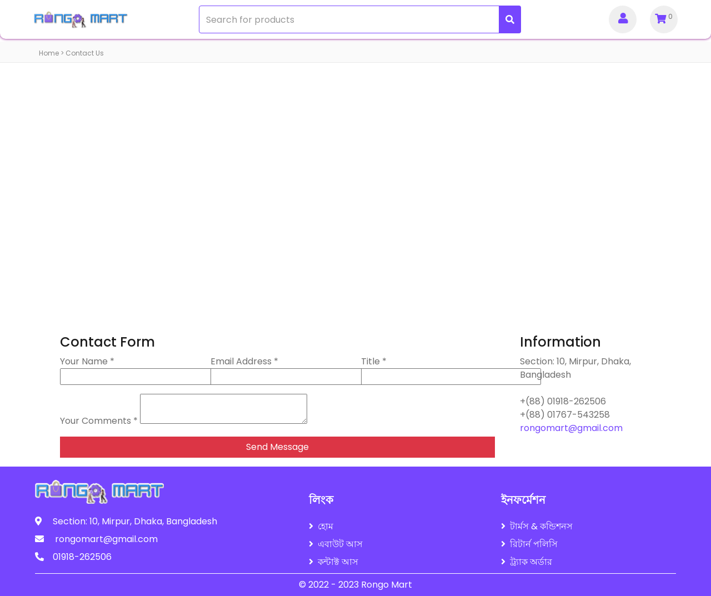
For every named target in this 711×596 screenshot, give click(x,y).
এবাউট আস (336, 544)
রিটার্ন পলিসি (529, 544)
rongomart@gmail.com (571, 428)
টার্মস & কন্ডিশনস (537, 526)
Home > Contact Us (71, 53)
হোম (321, 526)
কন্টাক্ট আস (333, 561)
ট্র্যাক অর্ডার (526, 561)
